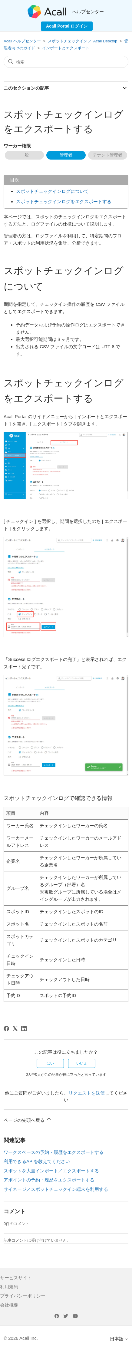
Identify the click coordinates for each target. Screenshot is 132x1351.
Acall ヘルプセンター (23, 41)
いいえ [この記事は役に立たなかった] (81, 1063)
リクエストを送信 (86, 1092)
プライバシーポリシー (22, 1295)
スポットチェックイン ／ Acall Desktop (82, 41)
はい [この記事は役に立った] (50, 1063)
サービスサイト (16, 1277)
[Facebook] (6, 1028)
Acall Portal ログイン (66, 26)
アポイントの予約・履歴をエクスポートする (49, 1179)
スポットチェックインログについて (52, 191)
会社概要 (9, 1304)
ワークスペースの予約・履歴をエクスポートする (54, 1152)
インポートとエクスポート (65, 48)
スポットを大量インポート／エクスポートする (51, 1170)
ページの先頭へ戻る (28, 1119)
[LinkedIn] (24, 1028)
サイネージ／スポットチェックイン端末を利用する (56, 1189)
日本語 (119, 1338)
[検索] (66, 62)
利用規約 (9, 1286)
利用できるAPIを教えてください (37, 1161)
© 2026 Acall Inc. (21, 1338)
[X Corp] (15, 1028)
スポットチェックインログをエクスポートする (63, 201)
